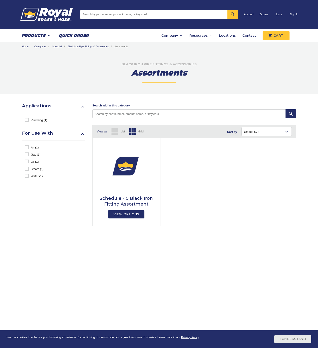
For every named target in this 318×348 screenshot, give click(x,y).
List (122, 131)
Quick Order (74, 35)
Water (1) (37, 176)
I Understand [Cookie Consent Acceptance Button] (293, 339)
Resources (198, 35)
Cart (276, 35)
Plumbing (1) (39, 120)
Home (25, 46)
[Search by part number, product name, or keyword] (189, 113)
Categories (40, 46)
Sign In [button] (294, 14)
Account (249, 14)
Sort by (232, 132)
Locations (227, 35)
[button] (53, 108)
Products (33, 35)
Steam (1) (37, 169)
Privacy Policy (190, 337)
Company (169, 35)
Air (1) (35, 147)
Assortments (121, 46)
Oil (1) (35, 161)
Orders (264, 14)
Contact (249, 35)
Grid (141, 131)
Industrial (57, 46)
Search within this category (111, 105)
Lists (279, 14)
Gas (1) (36, 154)
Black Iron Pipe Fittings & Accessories (88, 46)
